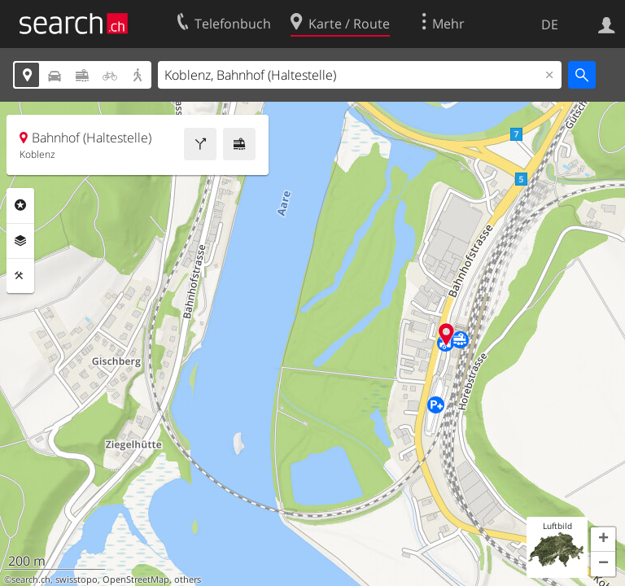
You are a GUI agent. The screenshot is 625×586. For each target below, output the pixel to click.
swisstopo (76, 579)
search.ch (30, 579)
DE (549, 24)
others (187, 579)
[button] (603, 539)
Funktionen (20, 276)
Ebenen (20, 241)
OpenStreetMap (136, 579)
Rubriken (20, 205)
